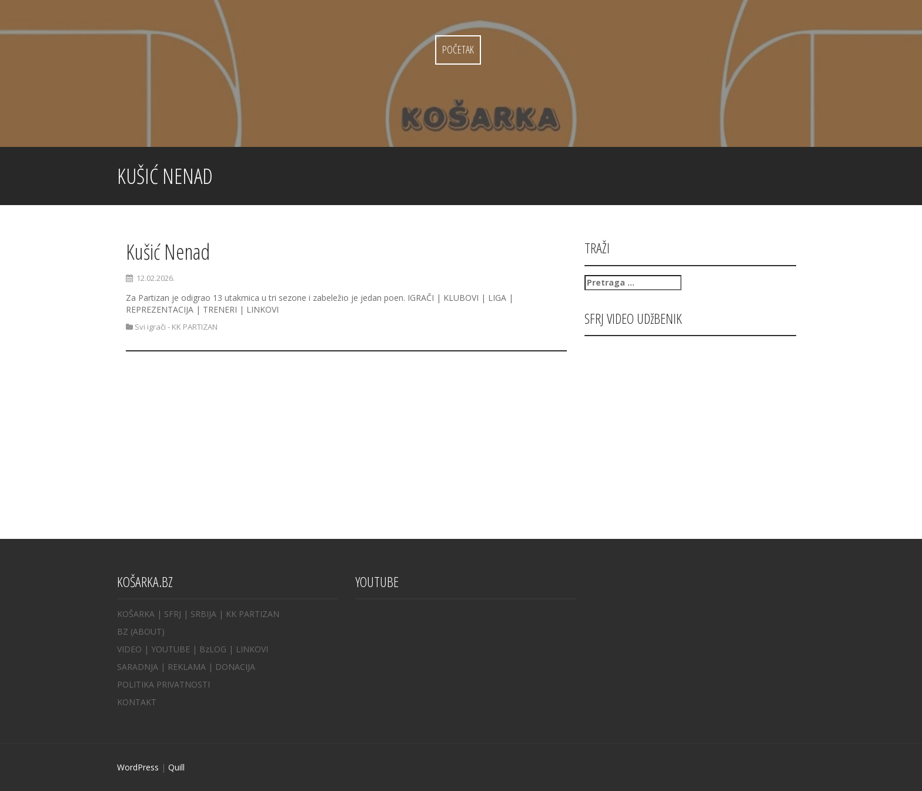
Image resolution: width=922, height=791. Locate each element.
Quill (176, 767)
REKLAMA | (191, 666)
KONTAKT (136, 702)
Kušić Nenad (168, 251)
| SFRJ (169, 613)
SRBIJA (203, 613)
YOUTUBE (170, 649)
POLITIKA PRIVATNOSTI (163, 684)
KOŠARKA (136, 613)
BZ (122, 631)
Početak (458, 49)
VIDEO (129, 649)
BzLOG (212, 649)
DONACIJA (235, 666)
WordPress (138, 767)
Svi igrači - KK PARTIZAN (176, 326)
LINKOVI (252, 649)
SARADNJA (137, 666)
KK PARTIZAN (252, 613)
